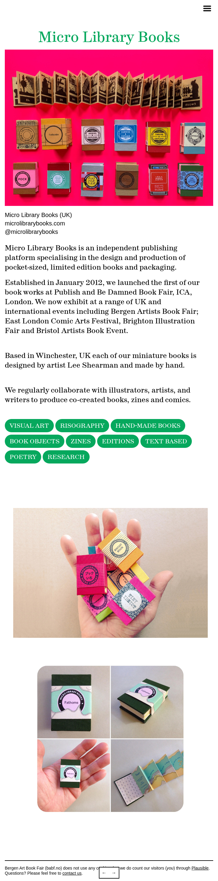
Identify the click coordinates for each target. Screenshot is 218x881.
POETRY (23, 456)
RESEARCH (66, 456)
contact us (71, 873)
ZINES (81, 441)
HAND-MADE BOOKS (147, 425)
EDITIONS (118, 441)
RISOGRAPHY (82, 425)
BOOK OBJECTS (35, 441)
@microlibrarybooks (31, 231)
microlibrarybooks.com (35, 223)
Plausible (200, 868)
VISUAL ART (29, 425)
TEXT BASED (166, 441)
